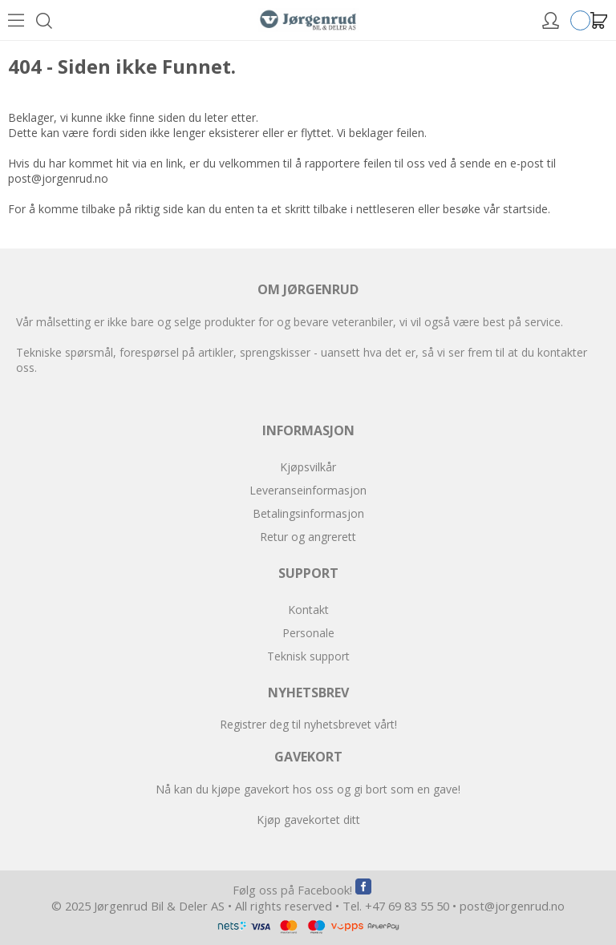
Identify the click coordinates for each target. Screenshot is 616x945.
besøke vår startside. (496, 208)
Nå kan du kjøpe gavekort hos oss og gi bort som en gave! (308, 789)
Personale (308, 632)
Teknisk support (308, 656)
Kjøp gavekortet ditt (308, 819)
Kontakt (308, 609)
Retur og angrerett (308, 536)
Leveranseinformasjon (308, 490)
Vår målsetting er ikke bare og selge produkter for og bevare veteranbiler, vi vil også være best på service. (289, 321)
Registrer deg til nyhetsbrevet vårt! (308, 724)
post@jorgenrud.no (58, 178)
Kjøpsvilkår (308, 467)
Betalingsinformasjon (308, 513)
